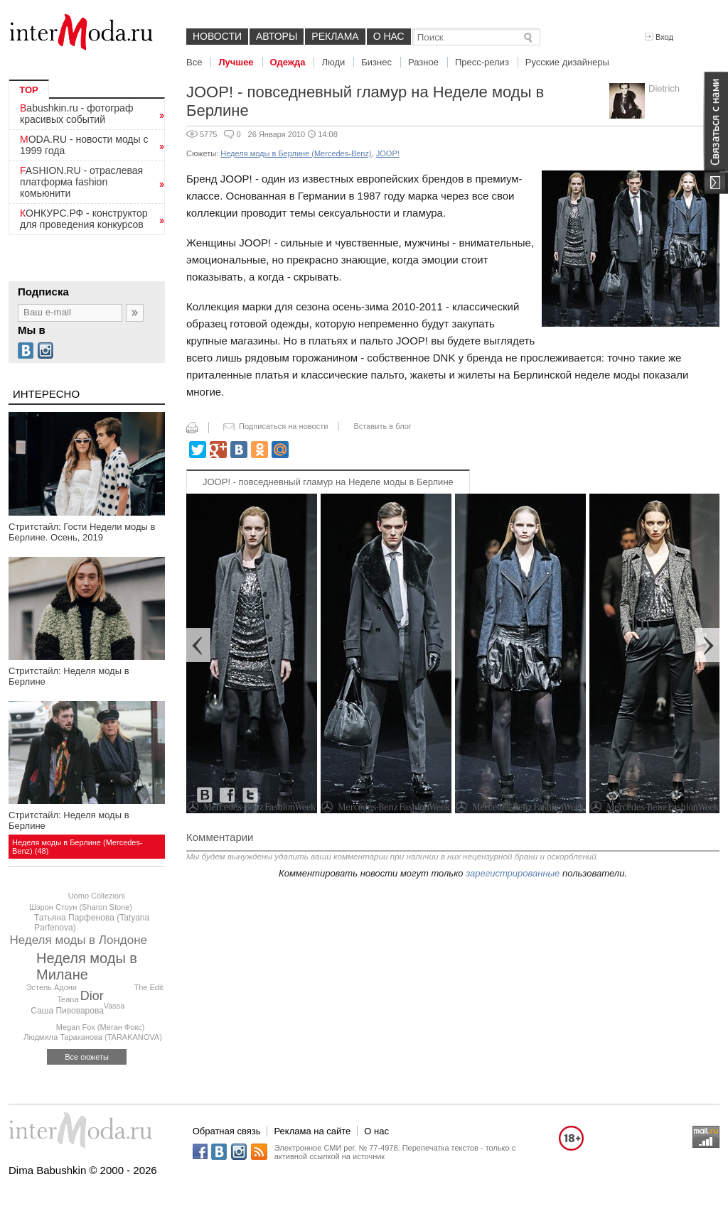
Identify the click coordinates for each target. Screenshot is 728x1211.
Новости (217, 36)
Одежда (288, 62)
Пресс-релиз (482, 62)
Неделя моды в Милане (86, 966)
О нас (389, 36)
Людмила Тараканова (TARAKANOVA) (92, 1037)
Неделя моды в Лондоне (78, 940)
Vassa (114, 1005)
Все (194, 62)
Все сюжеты (87, 1057)
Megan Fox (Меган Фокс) (100, 1027)
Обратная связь (227, 1131)
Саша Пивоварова (67, 1011)
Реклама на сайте (312, 1131)
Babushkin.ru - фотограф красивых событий (76, 113)
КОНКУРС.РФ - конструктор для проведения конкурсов (84, 218)
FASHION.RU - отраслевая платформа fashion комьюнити (81, 182)
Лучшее (235, 62)
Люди (333, 62)
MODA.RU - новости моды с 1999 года (84, 145)
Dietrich (664, 88)
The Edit (149, 987)
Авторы (276, 36)
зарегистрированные (513, 873)
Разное (423, 62)
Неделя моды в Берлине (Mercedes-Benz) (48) (77, 846)
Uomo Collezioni (96, 895)
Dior (92, 996)
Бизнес (376, 62)
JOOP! (388, 153)
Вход (659, 37)
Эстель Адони (51, 987)
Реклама (334, 36)
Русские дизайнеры (567, 62)
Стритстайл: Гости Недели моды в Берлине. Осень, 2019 (82, 532)
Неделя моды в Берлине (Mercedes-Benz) (295, 153)
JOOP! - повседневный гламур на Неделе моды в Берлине (328, 482)
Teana (68, 999)
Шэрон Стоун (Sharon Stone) (80, 907)
